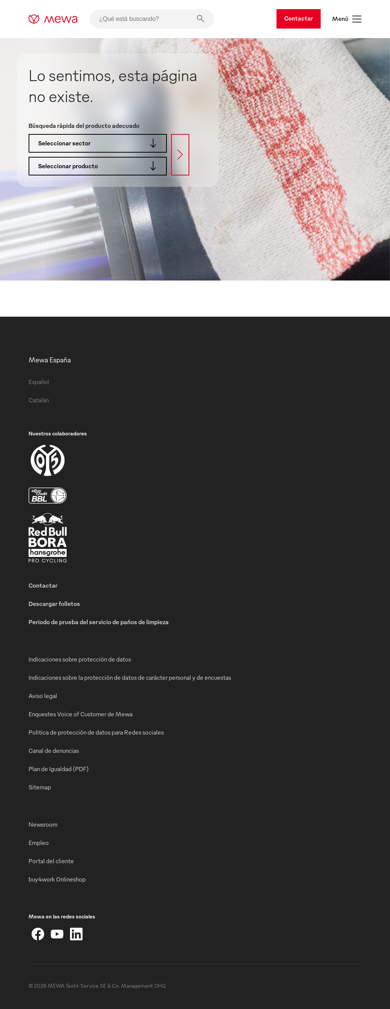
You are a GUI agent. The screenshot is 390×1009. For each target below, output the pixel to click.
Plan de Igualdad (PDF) (59, 769)
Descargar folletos (54, 603)
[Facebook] (38, 934)
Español (39, 382)
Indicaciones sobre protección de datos (80, 659)
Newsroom (43, 824)
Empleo (39, 842)
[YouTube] (57, 934)
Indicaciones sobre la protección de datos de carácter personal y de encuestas (130, 677)
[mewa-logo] (53, 19)
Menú (346, 19)
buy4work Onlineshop (57, 879)
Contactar (298, 18)
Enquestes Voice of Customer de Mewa (81, 714)
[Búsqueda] (180, 154)
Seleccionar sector (99, 143)
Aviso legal (43, 696)
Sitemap (40, 787)
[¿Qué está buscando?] (152, 19)
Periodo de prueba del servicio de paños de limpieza (99, 622)
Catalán (39, 400)
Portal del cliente (51, 861)
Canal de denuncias (54, 750)
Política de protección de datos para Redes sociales (96, 732)
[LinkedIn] (76, 934)
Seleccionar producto (99, 166)
